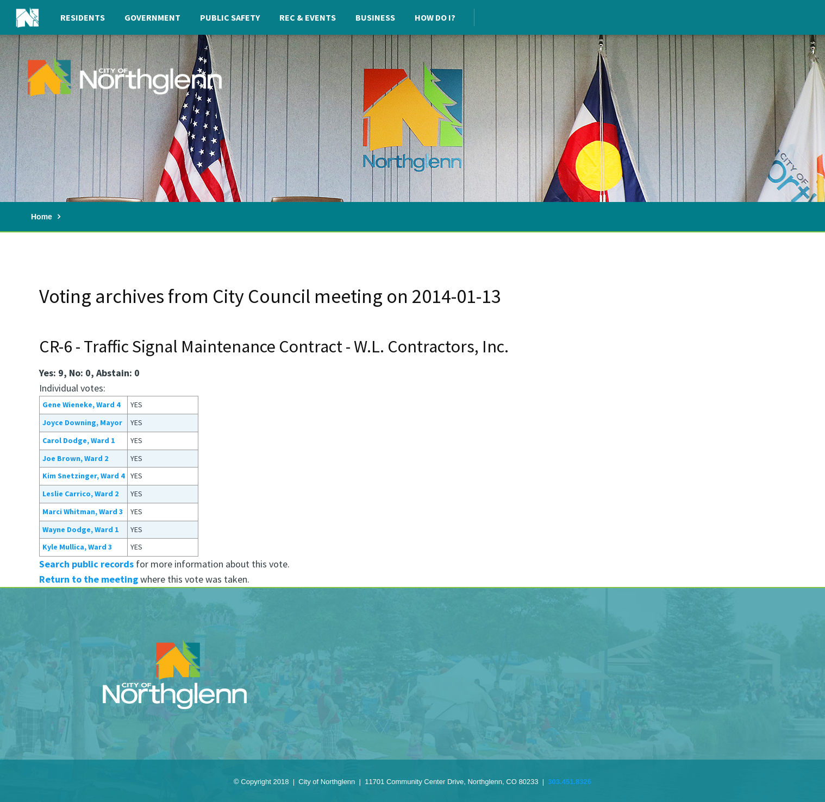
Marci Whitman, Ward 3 (82, 511)
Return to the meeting (88, 579)
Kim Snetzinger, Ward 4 (83, 476)
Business (375, 17)
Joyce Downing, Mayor (82, 422)
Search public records (86, 564)
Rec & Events (307, 17)
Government (152, 17)
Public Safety (230, 17)
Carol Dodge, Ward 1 (78, 440)
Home (41, 216)
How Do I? (435, 17)
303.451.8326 (569, 782)
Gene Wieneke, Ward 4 (81, 404)
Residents (82, 17)
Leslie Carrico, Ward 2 (80, 493)
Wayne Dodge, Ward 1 (80, 529)
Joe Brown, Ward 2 (75, 458)
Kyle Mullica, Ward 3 (77, 547)
